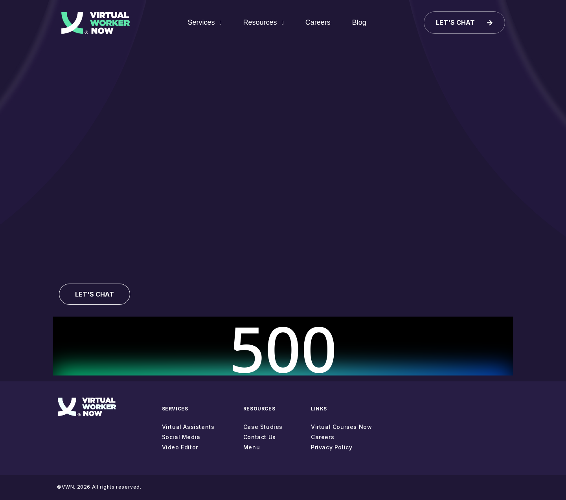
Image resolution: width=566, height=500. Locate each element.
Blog (360, 23)
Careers (318, 23)
